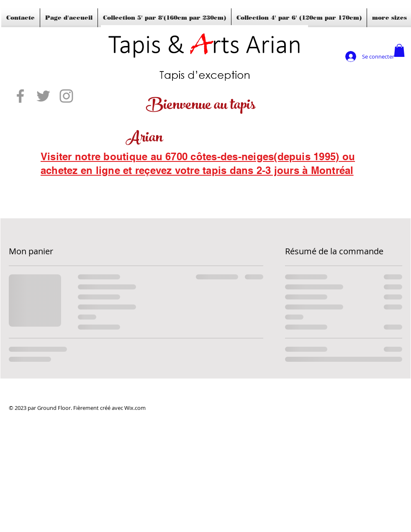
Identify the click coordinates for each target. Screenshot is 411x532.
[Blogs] (52, 181)
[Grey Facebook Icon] (20, 96)
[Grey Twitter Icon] (43, 96)
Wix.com (135, 408)
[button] (399, 50)
